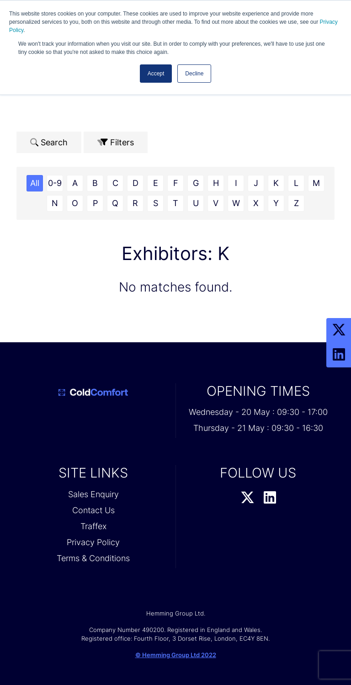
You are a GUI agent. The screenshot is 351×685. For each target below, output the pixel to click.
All (34, 183)
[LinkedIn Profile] (338, 355)
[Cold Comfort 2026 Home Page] (93, 392)
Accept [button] (156, 73)
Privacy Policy (93, 542)
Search (49, 142)
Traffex (93, 526)
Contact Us (93, 510)
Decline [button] (194, 73)
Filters (115, 142)
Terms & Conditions (93, 558)
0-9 (55, 183)
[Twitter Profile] (338, 330)
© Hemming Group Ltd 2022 (175, 654)
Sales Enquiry (93, 494)
